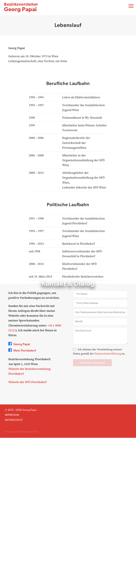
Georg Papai (21, 8)
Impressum (12, 560)
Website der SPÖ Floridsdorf (27, 527)
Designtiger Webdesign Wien (22, 577)
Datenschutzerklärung (107, 499)
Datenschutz (14, 565)
